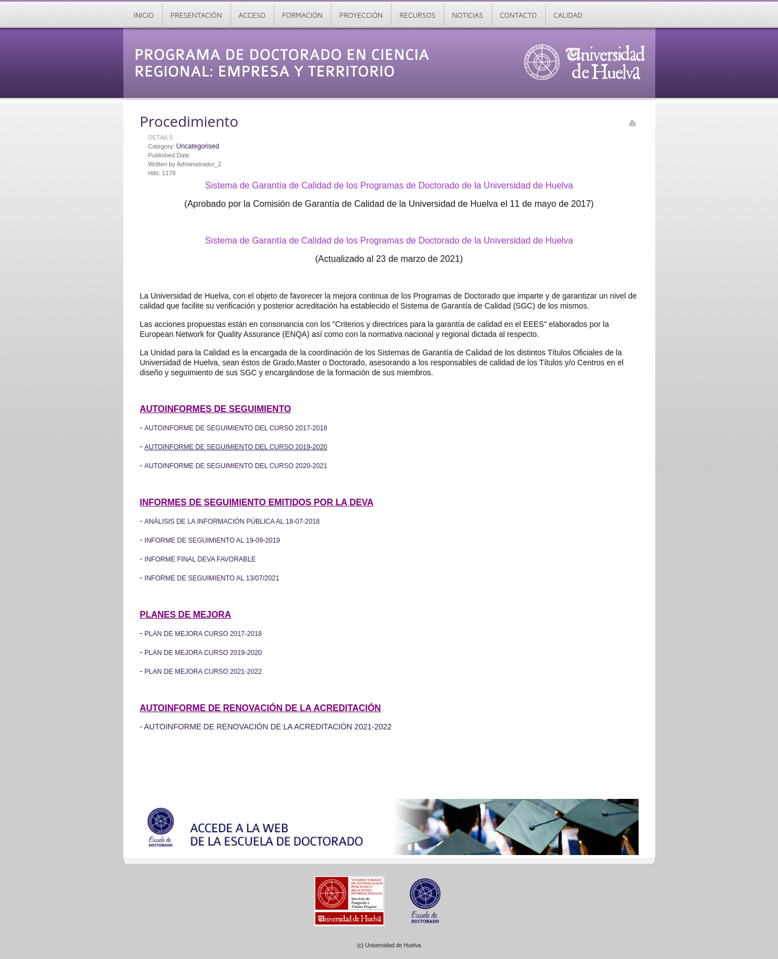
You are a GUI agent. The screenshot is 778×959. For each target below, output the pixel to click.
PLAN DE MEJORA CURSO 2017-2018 (203, 634)
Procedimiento (189, 121)
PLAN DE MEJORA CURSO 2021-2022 (203, 671)
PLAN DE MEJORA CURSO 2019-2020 (203, 653)
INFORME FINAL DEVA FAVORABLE (200, 559)
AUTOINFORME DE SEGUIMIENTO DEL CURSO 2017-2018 (235, 428)
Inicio (144, 15)
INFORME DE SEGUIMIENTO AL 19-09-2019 (212, 540)
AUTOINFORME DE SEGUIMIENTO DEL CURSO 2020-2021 (235, 466)
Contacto (518, 15)
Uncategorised (197, 146)
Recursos (417, 15)
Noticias (467, 15)
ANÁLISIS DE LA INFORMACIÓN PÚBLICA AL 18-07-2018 (232, 521)
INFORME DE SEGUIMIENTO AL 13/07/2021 (211, 578)
